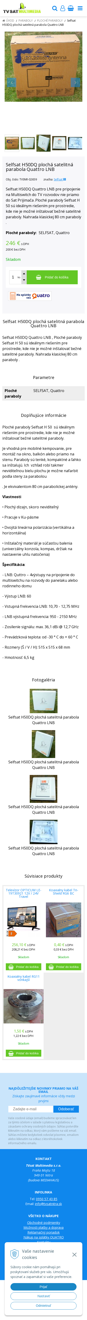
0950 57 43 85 (46, 1199)
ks (19, 277)
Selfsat (60, 179)
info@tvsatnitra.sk (48, 1204)
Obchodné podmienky (43, 1222)
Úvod (10, 21)
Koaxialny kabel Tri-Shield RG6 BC (63, 891)
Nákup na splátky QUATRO (43, 1237)
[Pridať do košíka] (52, 277)
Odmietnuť (43, 1305)
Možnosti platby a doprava (43, 1227)
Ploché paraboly (50, 21)
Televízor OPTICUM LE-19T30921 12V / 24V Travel (23, 893)
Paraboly (26, 21)
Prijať (43, 1287)
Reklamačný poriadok (43, 1232)
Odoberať (66, 1109)
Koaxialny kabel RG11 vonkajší (23, 978)
